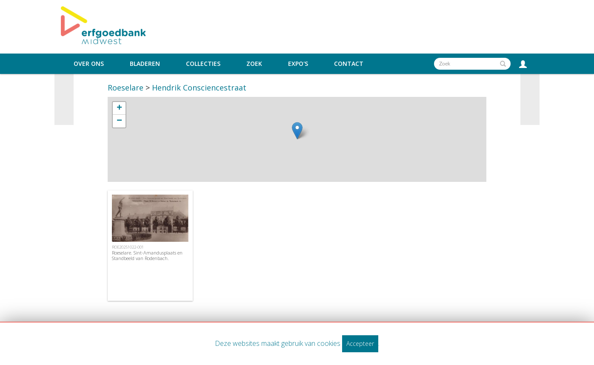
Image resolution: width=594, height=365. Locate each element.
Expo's (298, 64)
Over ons (89, 64)
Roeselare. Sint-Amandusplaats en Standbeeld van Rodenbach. (147, 255)
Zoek (254, 64)
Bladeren (145, 64)
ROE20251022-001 (128, 247)
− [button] (119, 121)
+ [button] (119, 108)
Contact (348, 64)
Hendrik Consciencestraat (199, 87)
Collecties (203, 64)
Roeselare (125, 87)
